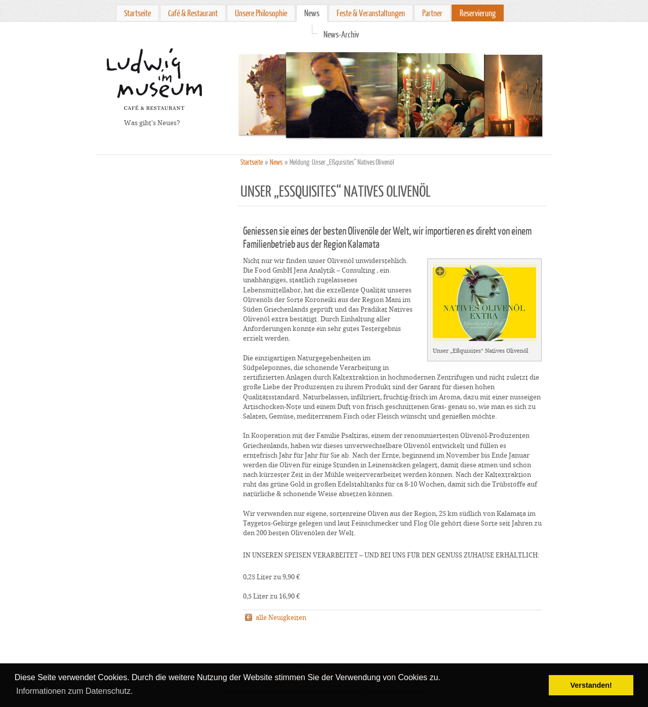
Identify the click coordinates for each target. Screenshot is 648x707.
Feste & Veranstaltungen (371, 13)
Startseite (137, 13)
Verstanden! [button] (591, 685)
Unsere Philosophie (261, 13)
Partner (432, 13)
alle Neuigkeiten (281, 617)
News (311, 13)
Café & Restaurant (193, 13)
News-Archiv (341, 34)
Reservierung (478, 13)
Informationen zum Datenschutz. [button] (74, 691)
